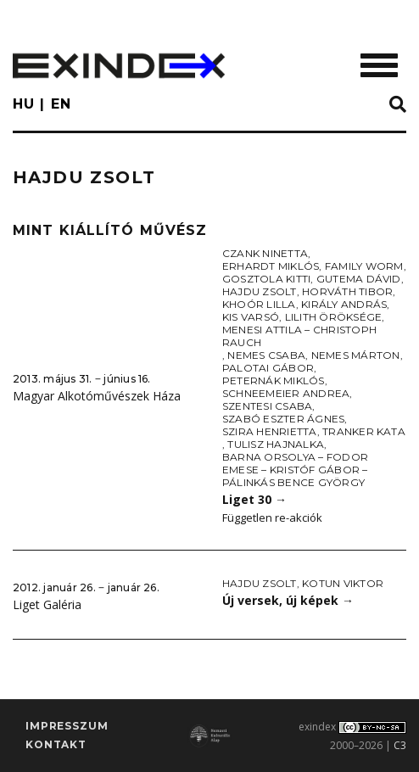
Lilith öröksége (334, 316)
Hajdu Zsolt (259, 291)
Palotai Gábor (268, 367)
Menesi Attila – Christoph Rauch (299, 336)
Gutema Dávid (358, 278)
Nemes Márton (355, 355)
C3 (400, 745)
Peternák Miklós (273, 380)
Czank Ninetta (265, 253)
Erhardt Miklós (270, 266)
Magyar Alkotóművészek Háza (97, 396)
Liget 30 (254, 499)
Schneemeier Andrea (285, 393)
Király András (344, 304)
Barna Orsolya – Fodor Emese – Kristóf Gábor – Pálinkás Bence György (295, 469)
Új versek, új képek (288, 600)
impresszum (66, 725)
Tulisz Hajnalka (275, 444)
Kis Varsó (250, 316)
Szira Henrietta (269, 431)
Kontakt (56, 744)
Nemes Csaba (266, 355)
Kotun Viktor (342, 583)
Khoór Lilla (259, 304)
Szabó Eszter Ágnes (283, 418)
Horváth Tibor (347, 291)
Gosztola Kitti (266, 278)
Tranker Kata (363, 431)
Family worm (364, 266)
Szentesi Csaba (267, 406)
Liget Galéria (47, 604)
